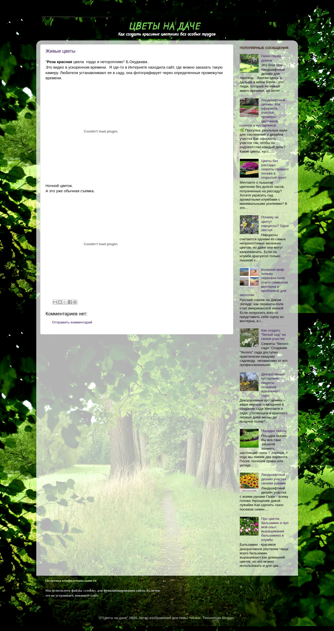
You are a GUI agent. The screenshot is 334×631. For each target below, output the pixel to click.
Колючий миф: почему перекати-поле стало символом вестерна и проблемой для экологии (264, 282)
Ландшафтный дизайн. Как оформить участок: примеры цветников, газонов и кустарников (262, 112)
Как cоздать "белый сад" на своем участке (273, 334)
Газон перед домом (271, 58)
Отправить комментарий (72, 322)
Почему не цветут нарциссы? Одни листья (275, 223)
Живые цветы (60, 51)
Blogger (228, 618)
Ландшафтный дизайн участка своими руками (273, 479)
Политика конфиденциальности (71, 580)
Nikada (194, 618)
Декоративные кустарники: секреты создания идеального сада (273, 384)
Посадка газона (274, 431)
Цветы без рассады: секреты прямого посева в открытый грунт (275, 169)
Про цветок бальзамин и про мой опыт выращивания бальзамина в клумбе (275, 529)
